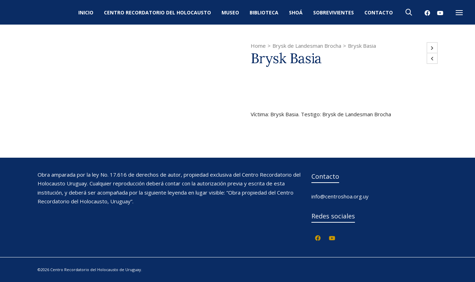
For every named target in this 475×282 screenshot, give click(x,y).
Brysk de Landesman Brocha (306, 45)
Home (258, 45)
